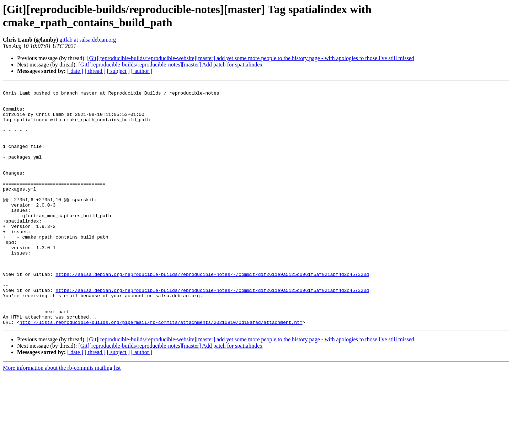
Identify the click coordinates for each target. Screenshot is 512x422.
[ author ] (142, 71)
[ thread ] (95, 71)
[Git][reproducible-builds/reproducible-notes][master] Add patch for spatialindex (170, 65)
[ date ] (75, 71)
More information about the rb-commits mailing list (62, 416)
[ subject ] (118, 71)
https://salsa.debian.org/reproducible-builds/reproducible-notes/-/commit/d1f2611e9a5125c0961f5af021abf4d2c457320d (212, 312)
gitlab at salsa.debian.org (87, 40)
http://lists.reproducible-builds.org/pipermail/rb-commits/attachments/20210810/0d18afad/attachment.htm (161, 370)
